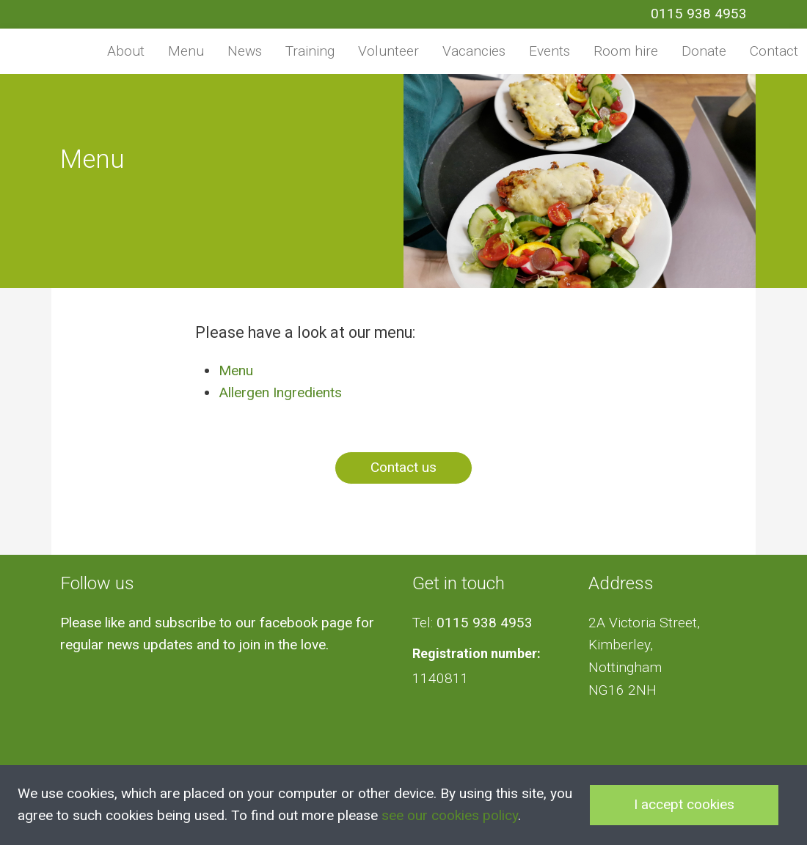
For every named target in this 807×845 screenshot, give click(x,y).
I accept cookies (684, 804)
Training (310, 51)
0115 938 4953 (699, 13)
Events (549, 51)
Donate (704, 51)
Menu (186, 51)
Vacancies (473, 51)
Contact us (403, 467)
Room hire (626, 51)
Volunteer (388, 51)
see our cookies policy (449, 815)
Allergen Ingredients (280, 392)
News (244, 51)
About (126, 51)
